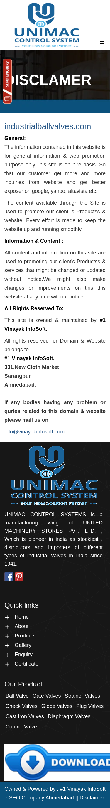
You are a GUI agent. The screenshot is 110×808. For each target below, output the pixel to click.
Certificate (26, 664)
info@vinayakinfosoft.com (34, 432)
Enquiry (24, 654)
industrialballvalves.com (47, 126)
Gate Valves (47, 696)
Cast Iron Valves (25, 716)
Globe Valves (56, 706)
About (21, 626)
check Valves (22, 706)
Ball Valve (17, 696)
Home (22, 617)
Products (25, 636)
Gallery (23, 645)
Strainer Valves (82, 696)
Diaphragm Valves (69, 716)
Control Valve (21, 727)
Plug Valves (90, 706)
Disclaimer (91, 798)
